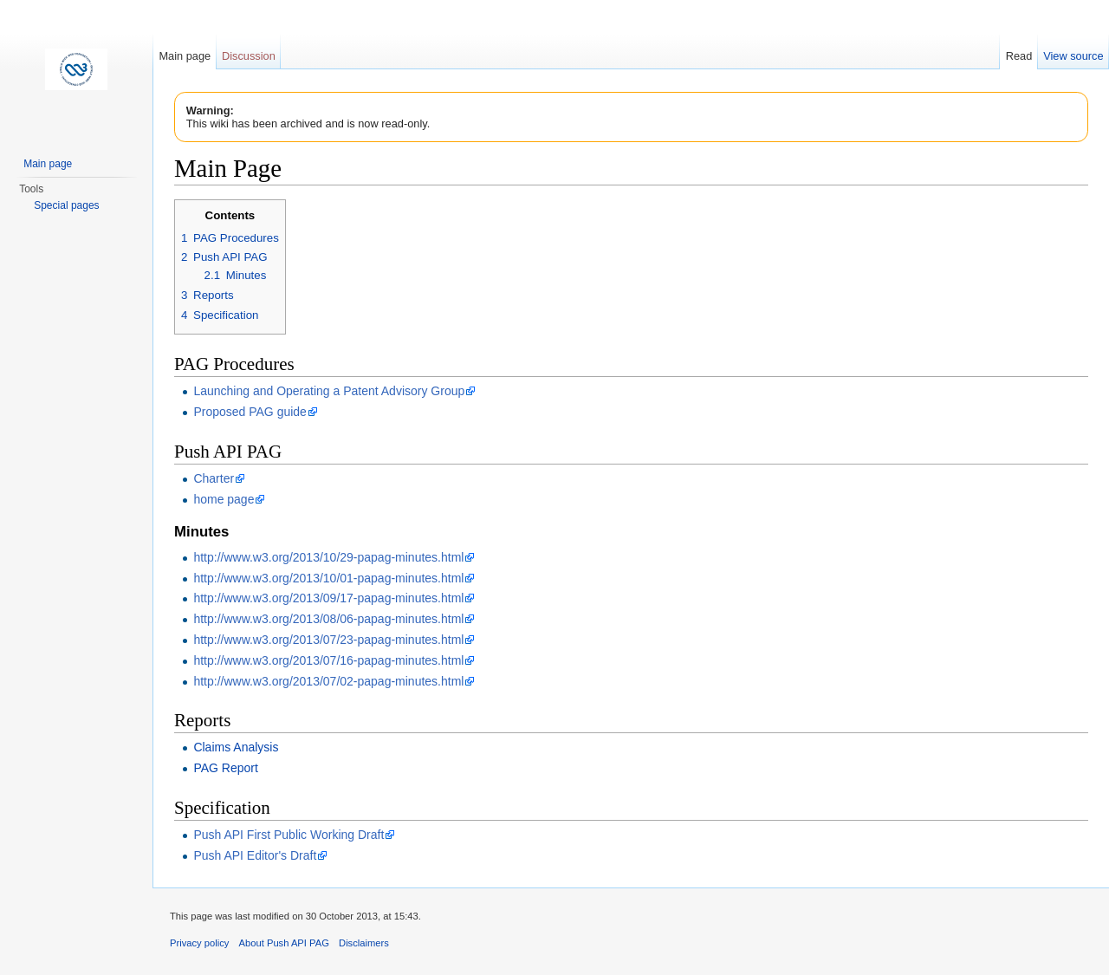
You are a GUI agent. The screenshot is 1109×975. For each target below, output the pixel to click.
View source (1073, 55)
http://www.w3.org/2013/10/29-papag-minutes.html (328, 557)
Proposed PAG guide (250, 412)
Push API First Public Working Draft (288, 835)
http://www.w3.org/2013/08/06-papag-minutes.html (328, 619)
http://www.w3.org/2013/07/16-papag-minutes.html (328, 660)
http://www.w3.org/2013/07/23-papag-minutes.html (328, 640)
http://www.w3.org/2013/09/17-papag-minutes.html (328, 598)
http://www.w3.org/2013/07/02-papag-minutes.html (328, 681)
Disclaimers (364, 943)
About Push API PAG (284, 943)
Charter (213, 478)
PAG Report (225, 768)
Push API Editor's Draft (254, 855)
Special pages (66, 205)
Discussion (249, 55)
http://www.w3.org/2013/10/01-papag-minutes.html (328, 578)
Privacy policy (199, 943)
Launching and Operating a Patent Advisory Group (328, 391)
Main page (185, 55)
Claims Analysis (235, 747)
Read (1019, 55)
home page (223, 499)
